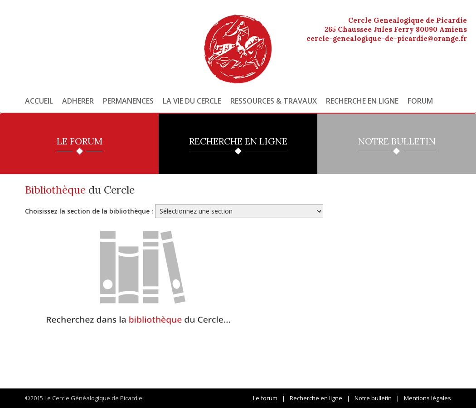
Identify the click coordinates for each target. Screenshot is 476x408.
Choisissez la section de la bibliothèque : (89, 211)
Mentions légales (427, 398)
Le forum (265, 398)
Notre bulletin (373, 398)
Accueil (39, 101)
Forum (420, 101)
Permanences (128, 101)
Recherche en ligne (362, 101)
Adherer (78, 101)
